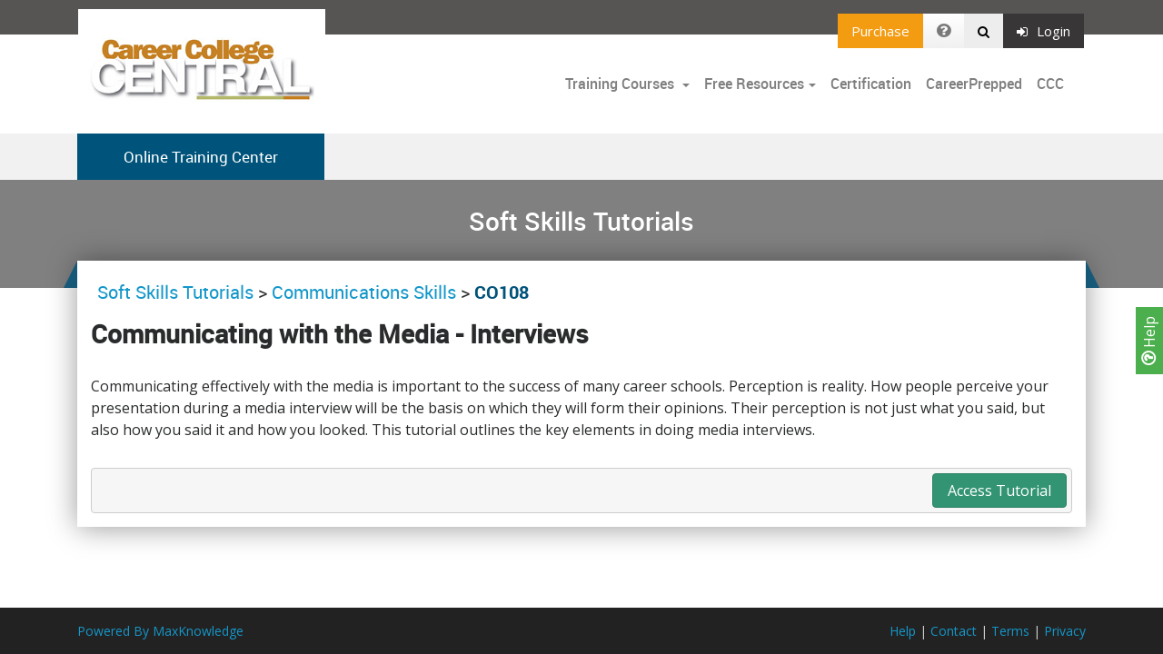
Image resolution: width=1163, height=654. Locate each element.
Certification (870, 84)
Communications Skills (364, 292)
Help (1149, 340)
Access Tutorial (999, 490)
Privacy (1065, 630)
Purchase (880, 31)
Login (1043, 31)
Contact (953, 630)
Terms (1010, 630)
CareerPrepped (974, 84)
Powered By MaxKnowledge (160, 630)
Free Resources (754, 84)
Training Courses (621, 84)
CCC (1050, 84)
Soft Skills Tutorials (177, 292)
